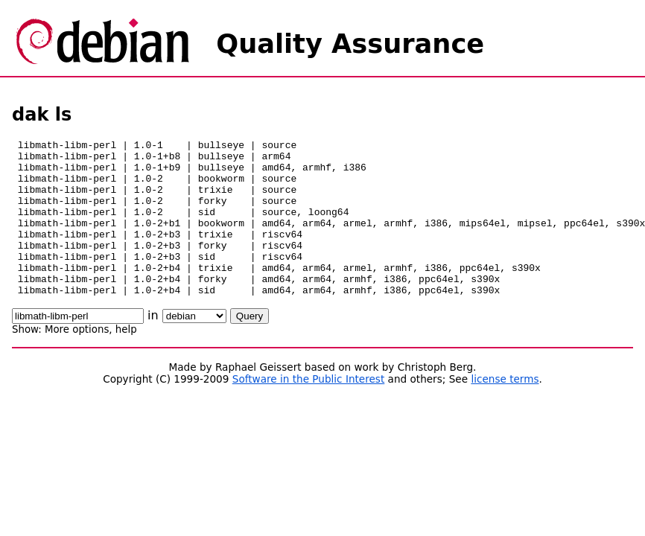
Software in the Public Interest (308, 410)
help (126, 360)
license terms (504, 410)
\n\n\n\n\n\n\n (194, 347)
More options (77, 360)
